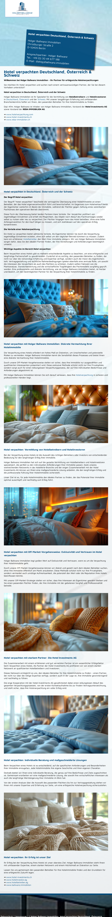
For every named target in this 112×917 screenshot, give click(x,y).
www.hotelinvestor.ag (16, 880)
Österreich (24, 99)
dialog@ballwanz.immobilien (52, 62)
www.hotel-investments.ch (19, 117)
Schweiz (41, 99)
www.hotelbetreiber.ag (17, 882)
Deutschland (12, 99)
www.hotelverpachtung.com (19, 114)
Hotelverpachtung (84, 375)
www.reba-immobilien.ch (18, 119)
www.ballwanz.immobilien (18, 885)
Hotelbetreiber (30, 239)
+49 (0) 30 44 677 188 (46, 58)
